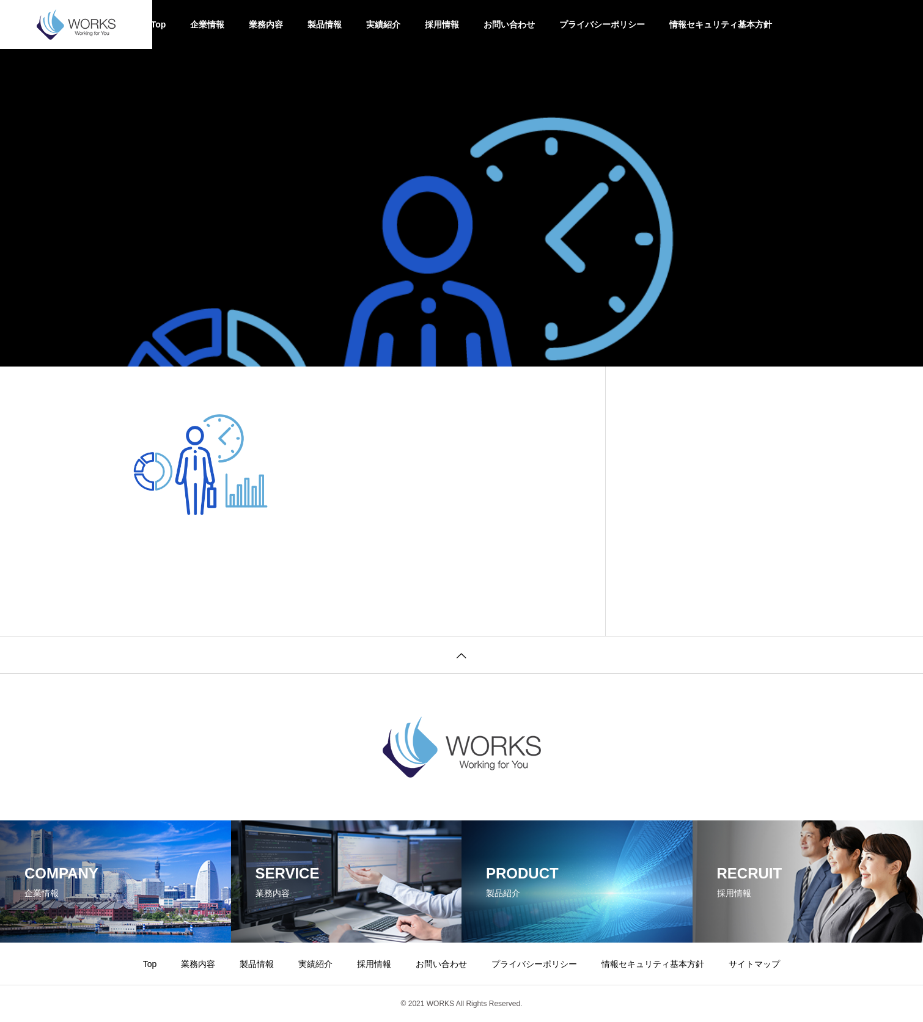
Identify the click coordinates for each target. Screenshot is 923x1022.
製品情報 (324, 24)
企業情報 (207, 24)
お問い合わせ (509, 24)
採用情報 (442, 24)
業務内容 (266, 24)
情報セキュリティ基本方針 (720, 24)
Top (158, 24)
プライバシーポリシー (602, 24)
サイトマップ (754, 964)
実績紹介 (383, 24)
